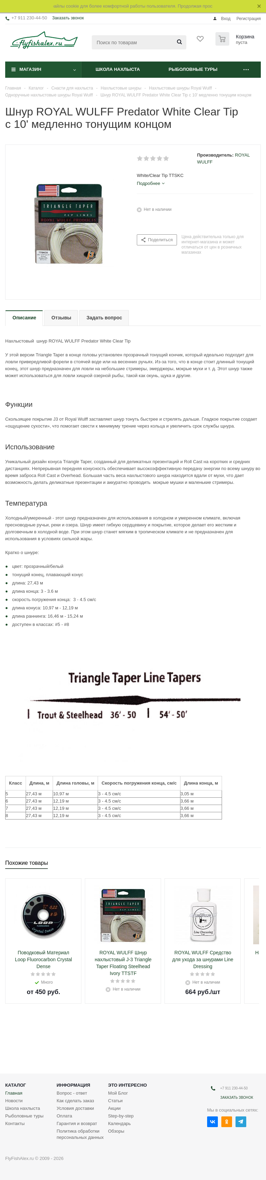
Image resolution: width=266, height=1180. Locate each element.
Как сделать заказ (75, 1100)
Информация (73, 1085)
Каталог (15, 1085)
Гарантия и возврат (77, 1123)
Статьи (115, 1100)
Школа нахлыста (118, 69)
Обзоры (116, 1131)
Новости (14, 1100)
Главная (13, 1093)
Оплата (64, 1115)
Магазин (30, 69)
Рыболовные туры (193, 69)
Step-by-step (121, 1115)
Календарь (119, 1123)
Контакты (15, 1123)
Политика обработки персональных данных (80, 1134)
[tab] (151, 183)
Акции (114, 1108)
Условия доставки (75, 1108)
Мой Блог (118, 1093)
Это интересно (127, 1085)
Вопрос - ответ (72, 1093)
